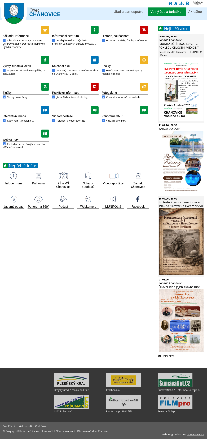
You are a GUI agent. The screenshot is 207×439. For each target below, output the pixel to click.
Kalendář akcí (61, 66)
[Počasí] (63, 199)
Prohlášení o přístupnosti (17, 426)
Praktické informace (65, 92)
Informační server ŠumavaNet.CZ (39, 431)
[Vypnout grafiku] (175, 3)
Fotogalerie (109, 92)
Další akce (168, 356)
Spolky (106, 66)
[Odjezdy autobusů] (88, 176)
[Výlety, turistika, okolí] (26, 59)
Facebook (138, 206)
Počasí (63, 206)
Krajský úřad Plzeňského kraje (71, 390)
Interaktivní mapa (14, 116)
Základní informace (16, 36)
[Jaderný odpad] (13, 199)
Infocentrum (13, 183)
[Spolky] (125, 59)
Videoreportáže (62, 116)
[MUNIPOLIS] (113, 199)
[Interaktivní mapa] (26, 110)
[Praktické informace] (75, 86)
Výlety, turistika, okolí (17, 66)
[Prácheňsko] (123, 386)
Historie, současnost (115, 36)
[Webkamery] (26, 133)
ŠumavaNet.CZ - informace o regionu (179, 390)
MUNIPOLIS (113, 206)
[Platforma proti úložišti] (123, 408)
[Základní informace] (26, 29)
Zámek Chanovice (138, 185)
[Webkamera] (88, 199)
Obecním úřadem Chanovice (93, 431)
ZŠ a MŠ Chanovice (63, 185)
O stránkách (42, 426)
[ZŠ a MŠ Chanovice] (63, 176)
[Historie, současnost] (125, 29)
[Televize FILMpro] (175, 408)
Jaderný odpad (13, 206)
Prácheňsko (113, 390)
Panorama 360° (112, 116)
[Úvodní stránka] (170, 3)
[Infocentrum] (13, 176)
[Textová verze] (198, 3)
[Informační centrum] (75, 29)
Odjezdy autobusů (88, 185)
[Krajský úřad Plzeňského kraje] (71, 386)
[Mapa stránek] (181, 3)
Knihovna (38, 183)
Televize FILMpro (167, 411)
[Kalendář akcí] (75, 59)
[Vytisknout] (187, 3)
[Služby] (26, 86)
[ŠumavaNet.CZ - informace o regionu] (175, 386)
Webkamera (88, 206)
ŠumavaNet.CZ (195, 434)
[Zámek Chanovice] (138, 176)
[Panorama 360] (125, 110)
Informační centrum (65, 36)
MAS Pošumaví (63, 411)
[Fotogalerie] (125, 86)
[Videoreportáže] (75, 110)
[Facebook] (138, 199)
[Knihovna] (38, 176)
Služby (7, 92)
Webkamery (11, 139)
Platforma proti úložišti (119, 411)
